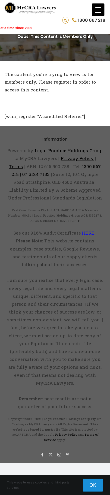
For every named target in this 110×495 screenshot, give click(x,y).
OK (92, 485)
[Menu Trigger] (98, 9)
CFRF (76, 221)
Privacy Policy (66, 434)
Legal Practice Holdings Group (69, 150)
